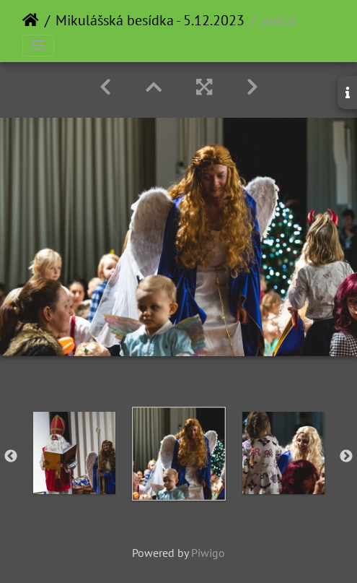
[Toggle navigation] (38, 45)
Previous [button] (11, 456)
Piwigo (208, 552)
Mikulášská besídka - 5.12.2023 (150, 20)
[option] (74, 453)
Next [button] (346, 456)
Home (30, 20)
